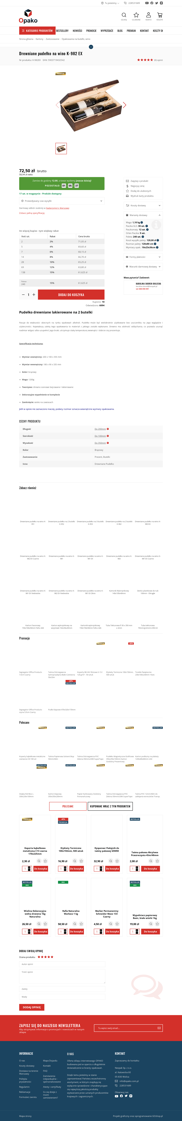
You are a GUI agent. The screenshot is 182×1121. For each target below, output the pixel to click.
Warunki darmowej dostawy (143, 266)
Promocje (91, 31)
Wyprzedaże (107, 31)
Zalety (24, 989)
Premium (131, 31)
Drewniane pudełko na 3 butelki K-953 (90, 508)
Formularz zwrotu (28, 1097)
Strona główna (26, 38)
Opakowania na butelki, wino (76, 38)
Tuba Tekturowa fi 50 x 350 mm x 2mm (119, 612)
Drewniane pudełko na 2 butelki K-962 (119, 508)
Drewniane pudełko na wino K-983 (119, 543)
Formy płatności (137, 256)
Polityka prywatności (25, 1080)
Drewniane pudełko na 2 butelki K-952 (61, 508)
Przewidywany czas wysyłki (38, 200)
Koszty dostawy (161, 31)
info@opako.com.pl (129, 1081)
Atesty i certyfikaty (52, 1086)
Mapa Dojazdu (50, 1060)
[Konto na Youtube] (147, 2)
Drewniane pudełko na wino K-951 (32, 508)
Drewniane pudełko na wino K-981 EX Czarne (147, 543)
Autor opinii (27, 964)
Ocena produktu (27, 957)
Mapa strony (25, 1116)
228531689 (134, 3)
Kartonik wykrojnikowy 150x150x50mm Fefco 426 (90, 612)
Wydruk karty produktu (142, 195)
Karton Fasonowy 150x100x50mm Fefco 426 (32, 612)
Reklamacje (24, 1091)
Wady (24, 997)
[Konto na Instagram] (161, 2)
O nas (22, 1060)
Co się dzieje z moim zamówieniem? (50, 1094)
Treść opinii (27, 972)
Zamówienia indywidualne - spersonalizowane (52, 1079)
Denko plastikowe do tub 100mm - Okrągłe (147, 578)
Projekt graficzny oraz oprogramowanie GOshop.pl (138, 1116)
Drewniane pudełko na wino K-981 (61, 543)
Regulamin (24, 1086)
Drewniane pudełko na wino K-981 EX (90, 543)
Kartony (39, 38)
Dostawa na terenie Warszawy (28, 1072)
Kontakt (144, 31)
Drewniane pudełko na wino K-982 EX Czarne (32, 543)
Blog (120, 31)
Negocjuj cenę (135, 185)
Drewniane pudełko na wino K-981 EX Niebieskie (32, 578)
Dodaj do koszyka (71, 294)
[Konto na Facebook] (151, 2)
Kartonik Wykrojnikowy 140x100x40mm (119, 578)
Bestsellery (62, 31)
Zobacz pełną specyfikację (32, 213)
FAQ (45, 1070)
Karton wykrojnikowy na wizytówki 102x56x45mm (61, 612)
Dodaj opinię (32, 1007)
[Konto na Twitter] (156, 2)
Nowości (77, 31)
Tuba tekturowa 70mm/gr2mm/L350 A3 (147, 612)
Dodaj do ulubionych (141, 190)
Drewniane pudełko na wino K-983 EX (147, 508)
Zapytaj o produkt (139, 180)
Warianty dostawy (138, 215)
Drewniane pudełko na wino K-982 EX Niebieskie (61, 578)
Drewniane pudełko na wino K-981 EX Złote (90, 578)
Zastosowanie (52, 38)
